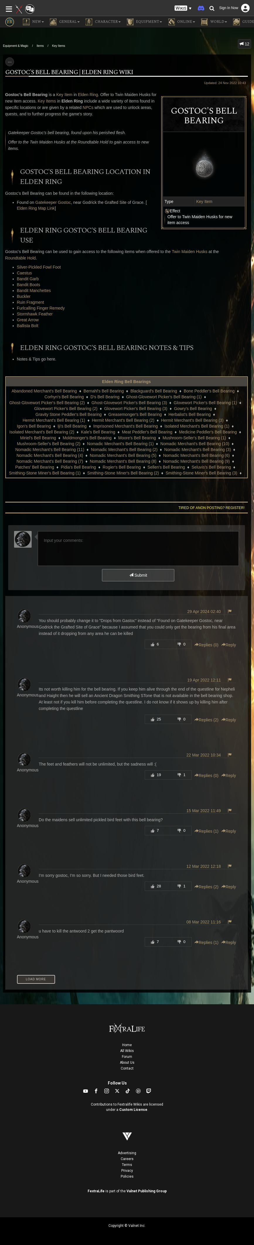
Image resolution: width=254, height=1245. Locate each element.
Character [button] (103, 21)
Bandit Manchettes (34, 290)
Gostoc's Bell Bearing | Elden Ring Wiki (69, 72)
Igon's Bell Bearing (34, 426)
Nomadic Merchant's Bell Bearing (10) (194, 443)
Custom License (133, 1110)
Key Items (58, 45)
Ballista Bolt (27, 325)
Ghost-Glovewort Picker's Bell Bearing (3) (129, 402)
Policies (127, 1176)
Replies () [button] (207, 645)
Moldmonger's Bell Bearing (87, 438)
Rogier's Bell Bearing (122, 467)
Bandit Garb (28, 278)
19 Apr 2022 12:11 (204, 680)
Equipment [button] (144, 21)
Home (127, 1045)
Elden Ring (88, 94)
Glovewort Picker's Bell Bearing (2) (66, 408)
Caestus (24, 273)
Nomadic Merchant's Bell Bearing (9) (196, 461)
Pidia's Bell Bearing (78, 467)
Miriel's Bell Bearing (38, 438)
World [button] (214, 21)
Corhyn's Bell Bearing (64, 396)
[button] (183, 8)
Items (40, 45)
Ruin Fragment (30, 302)
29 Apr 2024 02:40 (204, 611)
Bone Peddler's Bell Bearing (209, 391)
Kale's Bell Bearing (98, 432)
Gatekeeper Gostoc (53, 202)
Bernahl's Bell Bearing (103, 391)
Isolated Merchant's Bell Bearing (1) (197, 426)
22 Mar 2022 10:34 (203, 755)
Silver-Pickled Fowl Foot (39, 267)
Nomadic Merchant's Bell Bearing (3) (197, 449)
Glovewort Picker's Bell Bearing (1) (205, 402)
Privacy (127, 1171)
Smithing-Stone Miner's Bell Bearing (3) (201, 473)
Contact (127, 1068)
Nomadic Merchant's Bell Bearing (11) (49, 449)
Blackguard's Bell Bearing (153, 391)
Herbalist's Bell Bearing (189, 414)
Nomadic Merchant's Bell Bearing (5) (123, 455)
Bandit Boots (28, 284)
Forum (127, 1057)
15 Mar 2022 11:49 (203, 810)
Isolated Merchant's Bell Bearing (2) (41, 432)
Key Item (204, 201)
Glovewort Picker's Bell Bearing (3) (135, 408)
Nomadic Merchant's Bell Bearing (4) (49, 455)
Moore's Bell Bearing (137, 438)
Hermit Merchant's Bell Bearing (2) (123, 420)
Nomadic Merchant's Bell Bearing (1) (120, 443)
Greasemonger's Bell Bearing (135, 414)
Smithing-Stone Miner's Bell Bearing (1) (45, 473)
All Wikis (127, 1051)
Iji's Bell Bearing (71, 426)
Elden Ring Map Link (36, 208)
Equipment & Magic (15, 45)
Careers (127, 1159)
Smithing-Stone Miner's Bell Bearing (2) (123, 473)
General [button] (65, 21)
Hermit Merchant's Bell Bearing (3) (192, 420)
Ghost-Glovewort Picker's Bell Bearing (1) (164, 396)
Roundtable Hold (20, 258)
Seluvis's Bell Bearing (211, 467)
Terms (127, 1165)
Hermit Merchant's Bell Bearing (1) (54, 420)
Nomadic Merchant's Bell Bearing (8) (123, 461)
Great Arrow (28, 319)
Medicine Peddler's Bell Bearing (208, 432)
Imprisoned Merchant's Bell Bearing (125, 426)
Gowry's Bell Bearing (193, 408)
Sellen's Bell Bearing (166, 467)
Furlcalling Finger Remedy (41, 308)
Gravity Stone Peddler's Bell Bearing (68, 414)
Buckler (24, 296)
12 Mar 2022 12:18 (203, 866)
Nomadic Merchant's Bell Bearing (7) (49, 461)
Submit (138, 575)
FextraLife (96, 1191)
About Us (127, 1062)
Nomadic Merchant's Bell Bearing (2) (124, 449)
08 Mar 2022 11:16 (203, 922)
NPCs (88, 107)
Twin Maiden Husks (189, 251)
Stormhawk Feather (35, 314)
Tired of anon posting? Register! (211, 508)
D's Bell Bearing (105, 396)
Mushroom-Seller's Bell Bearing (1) (194, 438)
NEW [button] (33, 21)
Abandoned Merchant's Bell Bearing (44, 391)
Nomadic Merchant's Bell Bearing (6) (196, 455)
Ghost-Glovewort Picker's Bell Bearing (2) (47, 402)
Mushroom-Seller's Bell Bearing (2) (49, 443)
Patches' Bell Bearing (34, 467)
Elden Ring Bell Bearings (126, 381)
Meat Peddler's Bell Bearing (147, 432)
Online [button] (181, 21)
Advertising (127, 1153)
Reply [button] (228, 645)
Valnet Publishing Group (147, 1191)
